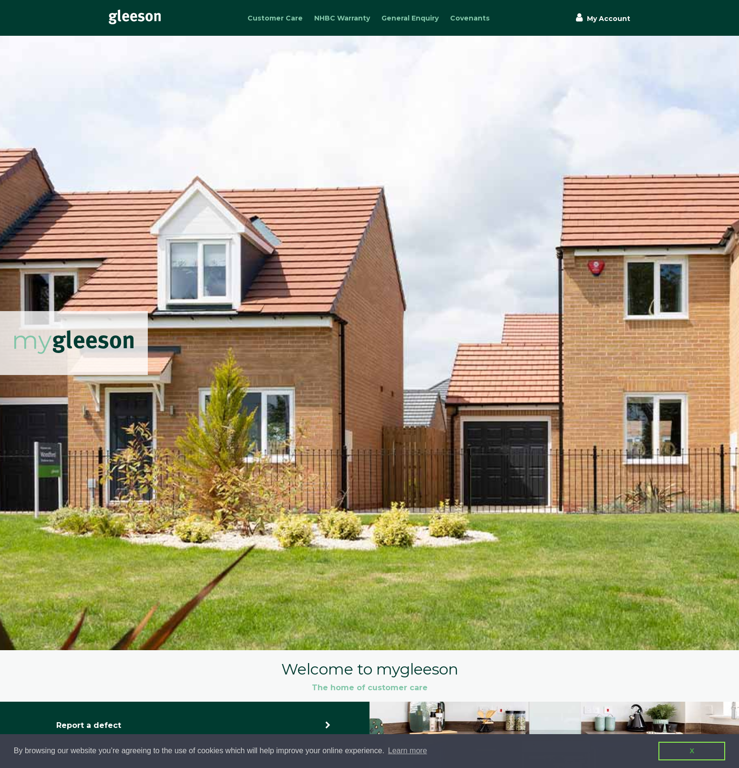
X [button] (691, 751)
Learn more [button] (407, 751)
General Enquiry (410, 18)
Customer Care (275, 18)
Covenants (470, 18)
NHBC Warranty (342, 18)
